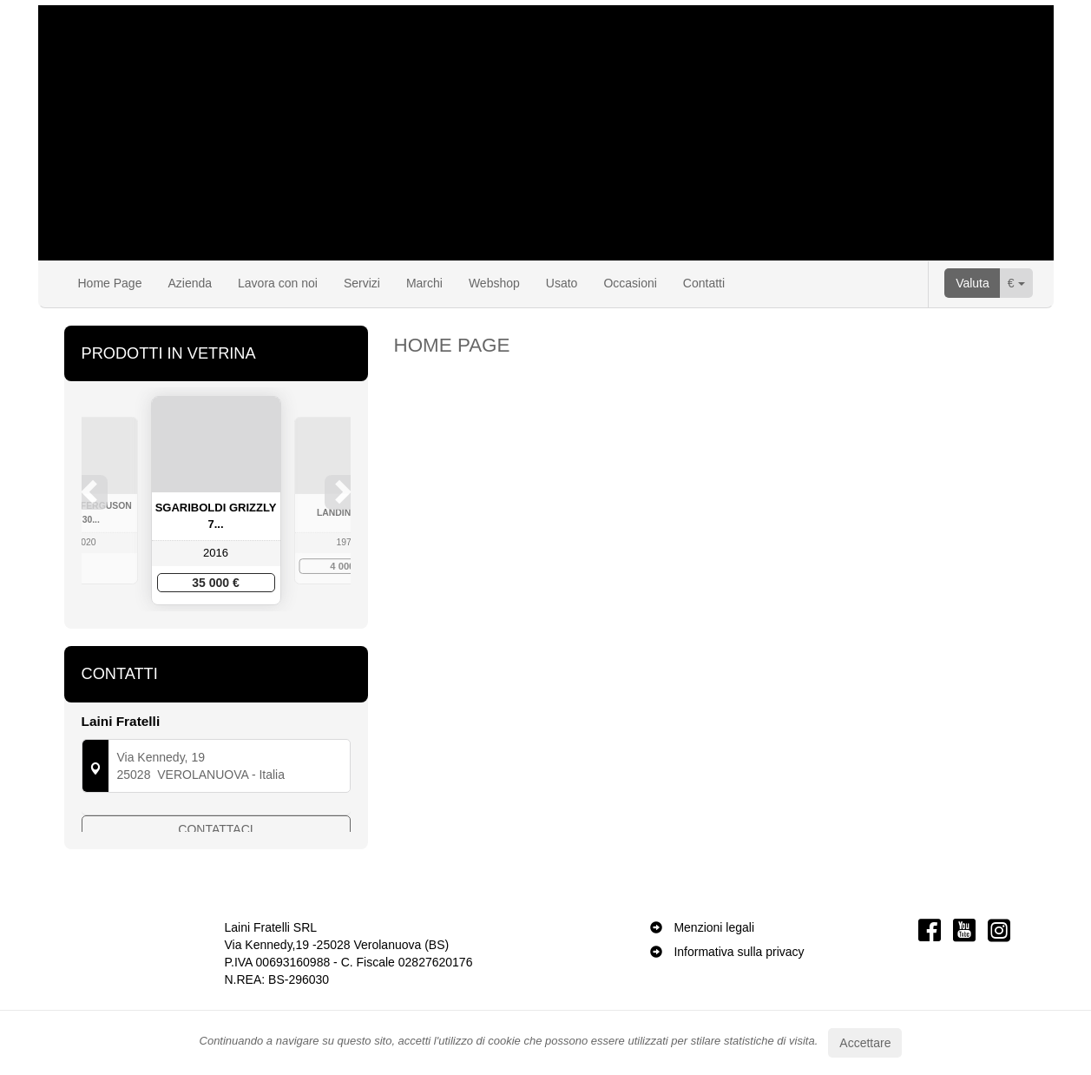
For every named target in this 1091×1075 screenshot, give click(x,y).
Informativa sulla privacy (739, 1004)
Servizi (362, 283)
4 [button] (234, 640)
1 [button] (182, 640)
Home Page (110, 283)
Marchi (424, 283)
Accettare (865, 1043)
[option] (216, 500)
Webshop (494, 283)
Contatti (704, 283)
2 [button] (199, 640)
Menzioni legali (714, 979)
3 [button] (217, 640)
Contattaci (215, 870)
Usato (562, 283)
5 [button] (251, 640)
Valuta (972, 283)
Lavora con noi (278, 283)
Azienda (190, 283)
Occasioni (629, 283)
